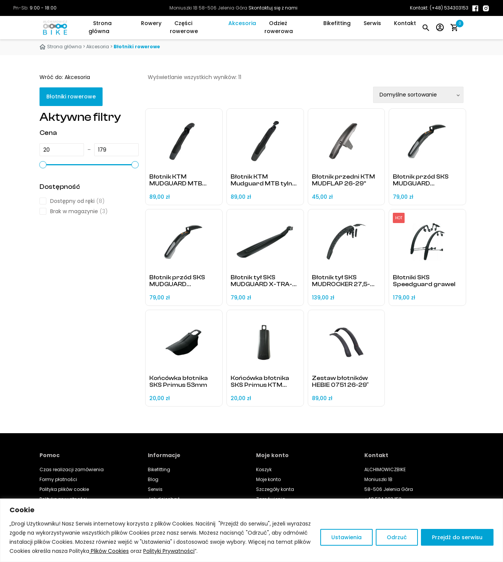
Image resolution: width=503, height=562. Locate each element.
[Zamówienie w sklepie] (418, 95)
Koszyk (264, 469)
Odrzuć (397, 537)
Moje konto (268, 479)
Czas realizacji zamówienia (72, 469)
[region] (251, 530)
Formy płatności (58, 479)
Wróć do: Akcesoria (65, 77)
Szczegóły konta (275, 489)
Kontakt (405, 23)
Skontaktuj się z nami (272, 8)
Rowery (151, 23)
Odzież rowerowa (278, 27)
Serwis (372, 23)
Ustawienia (346, 537)
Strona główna (100, 27)
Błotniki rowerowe (71, 96)
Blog (153, 479)
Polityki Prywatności (169, 551)
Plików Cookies (109, 551)
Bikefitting (337, 23)
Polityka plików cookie (64, 489)
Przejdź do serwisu (457, 537)
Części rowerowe (184, 27)
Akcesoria (242, 23)
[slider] (43, 164)
